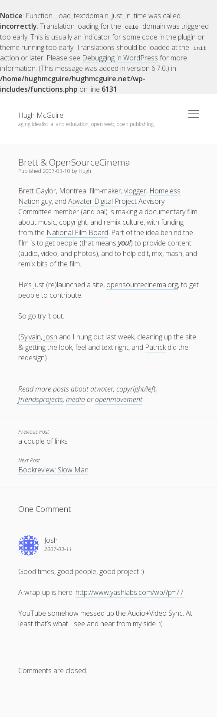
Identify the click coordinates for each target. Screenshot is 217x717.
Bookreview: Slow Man (53, 469)
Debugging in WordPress (120, 57)
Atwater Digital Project (102, 201)
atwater (101, 388)
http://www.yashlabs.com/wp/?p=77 (130, 592)
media (75, 399)
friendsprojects (40, 399)
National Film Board (77, 232)
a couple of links (43, 440)
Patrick (155, 347)
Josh (50, 336)
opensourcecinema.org (142, 284)
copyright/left (136, 388)
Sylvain (30, 336)
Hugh (85, 170)
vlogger (135, 190)
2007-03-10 (56, 170)
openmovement (118, 399)
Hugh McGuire (40, 115)
